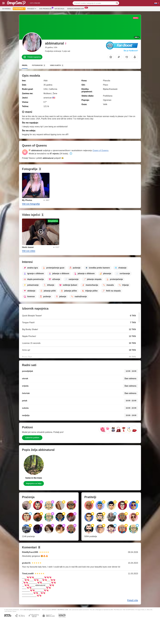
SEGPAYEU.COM (62, 609)
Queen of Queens (100, 150)
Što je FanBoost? (131, 51)
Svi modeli (6, 9)
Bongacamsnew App (76, 8)
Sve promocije (46, 8)
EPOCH (54, 609)
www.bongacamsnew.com (31, 609)
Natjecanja (59, 9)
